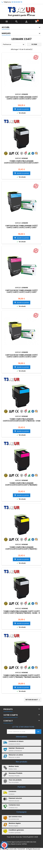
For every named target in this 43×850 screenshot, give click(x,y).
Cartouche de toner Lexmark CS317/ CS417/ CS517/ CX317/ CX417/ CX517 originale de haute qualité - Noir (21, 99)
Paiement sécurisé (15, 798)
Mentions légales (15, 823)
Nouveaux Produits (15, 773)
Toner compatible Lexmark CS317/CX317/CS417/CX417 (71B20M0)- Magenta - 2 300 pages (21, 485)
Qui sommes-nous (15, 816)
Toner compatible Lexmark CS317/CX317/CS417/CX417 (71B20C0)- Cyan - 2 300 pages (21, 421)
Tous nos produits (15, 780)
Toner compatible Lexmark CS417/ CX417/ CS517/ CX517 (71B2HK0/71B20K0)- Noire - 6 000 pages (21, 613)
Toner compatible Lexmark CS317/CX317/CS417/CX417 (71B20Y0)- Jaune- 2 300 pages (21, 549)
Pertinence (14, 44)
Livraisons (12, 791)
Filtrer (34, 44)
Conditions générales (16, 830)
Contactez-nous (14, 805)
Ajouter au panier (21, 109)
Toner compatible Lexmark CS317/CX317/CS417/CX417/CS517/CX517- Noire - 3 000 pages (21, 163)
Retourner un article (16, 755)
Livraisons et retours (16, 741)
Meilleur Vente (14, 766)
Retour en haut (33, 700)
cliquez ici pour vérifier (18, 844)
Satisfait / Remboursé (16, 748)
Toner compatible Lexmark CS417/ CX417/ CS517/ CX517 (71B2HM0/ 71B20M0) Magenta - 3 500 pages (21, 677)
